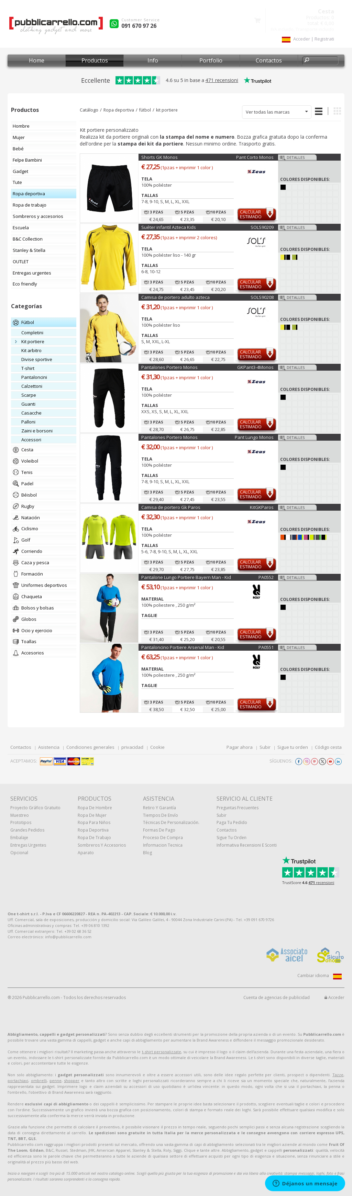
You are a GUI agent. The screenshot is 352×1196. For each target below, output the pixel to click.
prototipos (20, 822)
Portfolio (210, 60)
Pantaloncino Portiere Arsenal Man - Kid (182, 647)
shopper (71, 1080)
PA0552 (266, 577)
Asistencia (48, 747)
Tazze (337, 1074)
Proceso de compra (163, 837)
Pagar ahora (240, 747)
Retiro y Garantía (159, 808)
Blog (147, 853)
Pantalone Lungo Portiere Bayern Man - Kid (186, 577)
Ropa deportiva (118, 110)
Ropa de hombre (95, 808)
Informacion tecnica (163, 845)
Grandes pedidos (27, 830)
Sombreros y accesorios (102, 845)
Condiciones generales (90, 747)
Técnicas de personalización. (171, 822)
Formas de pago (159, 830)
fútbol (145, 110)
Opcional (19, 853)
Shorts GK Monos (159, 157)
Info (152, 60)
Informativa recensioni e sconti (247, 845)
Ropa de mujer (92, 815)
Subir (265, 747)
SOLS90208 (262, 297)
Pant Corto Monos (255, 157)
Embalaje (19, 837)
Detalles (296, 157)
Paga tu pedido (232, 822)
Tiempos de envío (160, 815)
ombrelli (39, 1080)
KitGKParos (262, 507)
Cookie (157, 747)
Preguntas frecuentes (237, 808)
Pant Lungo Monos (254, 437)
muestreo (19, 815)
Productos (94, 60)
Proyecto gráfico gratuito (35, 808)
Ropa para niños (94, 822)
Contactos (269, 60)
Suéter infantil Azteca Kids (168, 227)
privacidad (132, 747)
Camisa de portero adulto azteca (175, 297)
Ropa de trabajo (94, 837)
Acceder (334, 997)
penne (56, 1080)
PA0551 (266, 647)
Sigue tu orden (292, 747)
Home (36, 60)
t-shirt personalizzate (161, 1051)
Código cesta (328, 747)
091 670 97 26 (138, 26)
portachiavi (18, 1080)
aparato (86, 853)
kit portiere (167, 110)
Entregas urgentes (28, 845)
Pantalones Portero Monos (169, 367)
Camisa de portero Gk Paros (170, 507)
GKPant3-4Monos (255, 367)
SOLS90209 (262, 227)
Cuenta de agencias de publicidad (276, 997)
